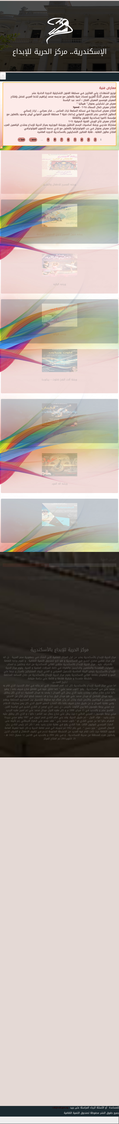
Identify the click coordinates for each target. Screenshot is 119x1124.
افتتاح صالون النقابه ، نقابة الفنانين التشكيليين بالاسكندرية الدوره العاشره (76, 132)
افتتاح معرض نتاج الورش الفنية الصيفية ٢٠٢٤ (92, 121)
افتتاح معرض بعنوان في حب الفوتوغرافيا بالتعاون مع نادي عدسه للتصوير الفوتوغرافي (70, 128)
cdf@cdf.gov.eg (59, 1107)
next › (33, 139)
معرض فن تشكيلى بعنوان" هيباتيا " (96, 103)
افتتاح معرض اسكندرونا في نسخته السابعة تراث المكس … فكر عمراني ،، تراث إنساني (70, 110)
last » (21, 139)
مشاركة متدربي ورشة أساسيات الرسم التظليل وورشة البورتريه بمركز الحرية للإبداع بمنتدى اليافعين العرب (60, 125)
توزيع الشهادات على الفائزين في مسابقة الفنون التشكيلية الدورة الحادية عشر (74, 93)
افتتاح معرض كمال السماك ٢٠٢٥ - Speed (94, 107)
